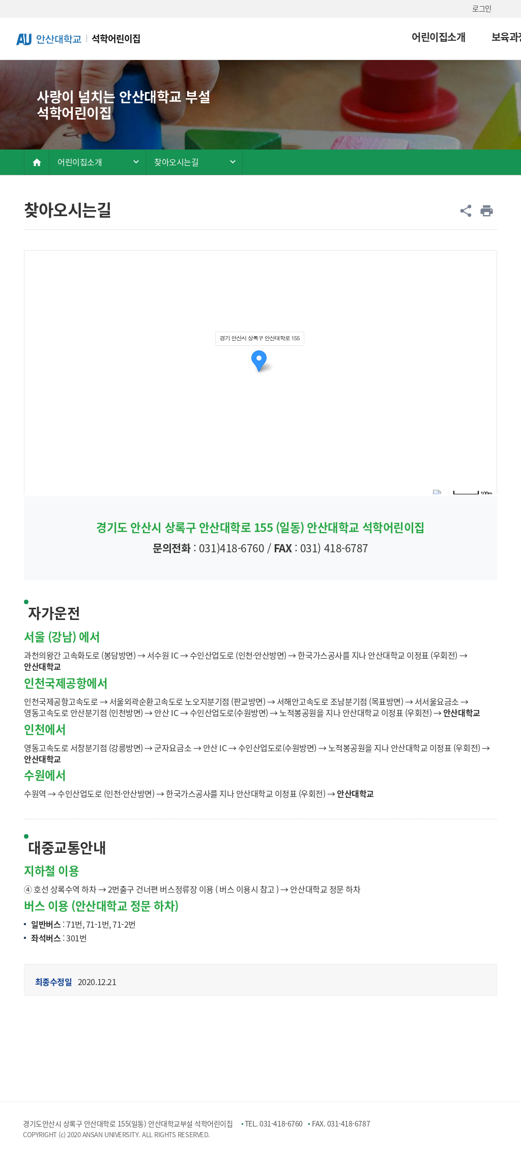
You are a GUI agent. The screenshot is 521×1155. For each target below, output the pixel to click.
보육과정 (350, 36)
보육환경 (412, 36)
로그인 (481, 8)
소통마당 (473, 36)
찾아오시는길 (176, 162)
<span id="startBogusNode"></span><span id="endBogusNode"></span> (260, 372)
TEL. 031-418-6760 (274, 1124)
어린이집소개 (279, 36)
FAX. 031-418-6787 (341, 1124)
